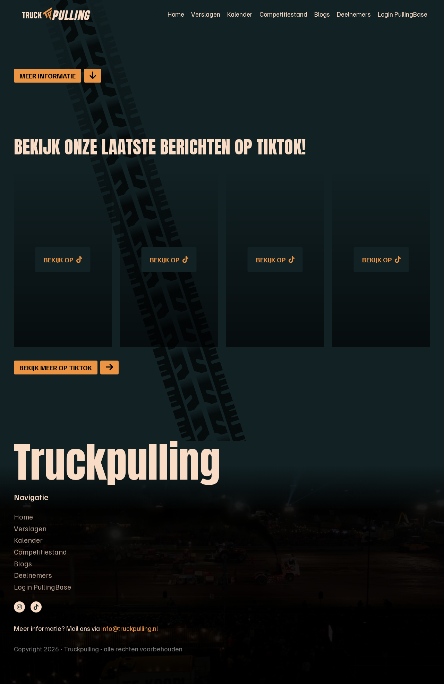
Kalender (240, 14)
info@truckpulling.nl (129, 628)
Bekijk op (63, 259)
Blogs (322, 14)
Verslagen (205, 14)
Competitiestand (283, 14)
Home (176, 14)
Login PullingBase (402, 14)
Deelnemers (354, 14)
